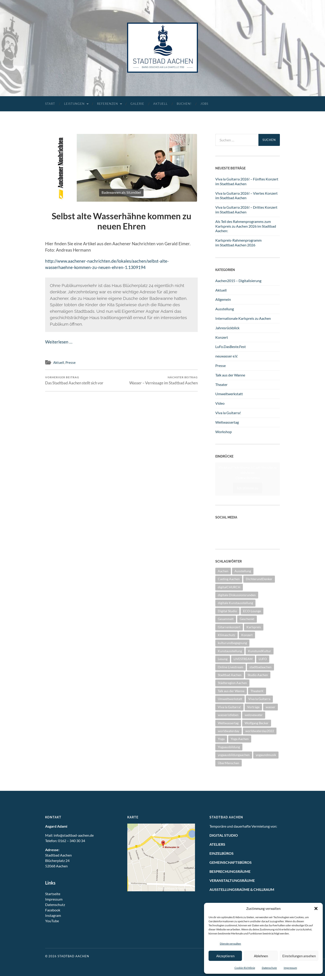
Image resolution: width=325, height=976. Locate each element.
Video (220, 403)
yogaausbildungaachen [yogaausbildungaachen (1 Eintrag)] (234, 755)
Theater (221, 384)
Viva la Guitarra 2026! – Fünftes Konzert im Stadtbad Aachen (246, 181)
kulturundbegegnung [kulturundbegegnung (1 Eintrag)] (232, 643)
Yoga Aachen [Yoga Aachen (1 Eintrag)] (240, 739)
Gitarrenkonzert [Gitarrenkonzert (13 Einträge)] (229, 627)
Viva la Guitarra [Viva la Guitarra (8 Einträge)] (259, 699)
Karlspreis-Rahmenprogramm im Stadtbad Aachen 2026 (238, 242)
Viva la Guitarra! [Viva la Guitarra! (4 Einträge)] (229, 707)
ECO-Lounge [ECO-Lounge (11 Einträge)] (252, 611)
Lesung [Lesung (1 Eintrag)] (223, 659)
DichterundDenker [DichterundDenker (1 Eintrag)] (259, 579)
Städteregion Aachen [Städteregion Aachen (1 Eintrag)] (232, 683)
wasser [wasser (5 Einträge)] (270, 707)
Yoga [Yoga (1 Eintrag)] (221, 739)
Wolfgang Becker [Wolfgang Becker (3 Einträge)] (257, 723)
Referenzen (107, 103)
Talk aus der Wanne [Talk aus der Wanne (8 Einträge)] (231, 691)
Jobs (204, 103)
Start (50, 103)
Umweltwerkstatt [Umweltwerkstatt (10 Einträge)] (230, 699)
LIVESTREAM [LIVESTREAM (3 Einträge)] (243, 659)
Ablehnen (261, 956)
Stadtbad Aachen (73, 956)
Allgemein (223, 299)
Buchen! (184, 103)
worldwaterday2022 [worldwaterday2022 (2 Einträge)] (259, 731)
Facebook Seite (227, 531)
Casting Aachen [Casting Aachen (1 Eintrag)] (229, 579)
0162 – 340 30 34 (71, 840)
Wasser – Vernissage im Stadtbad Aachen (163, 380)
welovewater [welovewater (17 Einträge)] (254, 715)
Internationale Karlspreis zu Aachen (243, 318)
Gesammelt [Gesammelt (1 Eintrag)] (226, 619)
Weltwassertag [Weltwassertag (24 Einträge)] (228, 723)
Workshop (223, 432)
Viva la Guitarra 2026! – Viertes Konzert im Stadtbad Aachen (246, 195)
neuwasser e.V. (226, 356)
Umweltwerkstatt (229, 394)
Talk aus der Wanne (230, 375)
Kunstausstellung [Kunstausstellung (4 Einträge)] (230, 651)
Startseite (52, 894)
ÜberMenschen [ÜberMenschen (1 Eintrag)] (228, 763)
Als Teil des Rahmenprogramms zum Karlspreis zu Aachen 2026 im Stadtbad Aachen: (245, 226)
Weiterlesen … (58, 341)
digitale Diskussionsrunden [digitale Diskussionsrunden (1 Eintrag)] (237, 595)
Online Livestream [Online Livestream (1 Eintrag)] (230, 667)
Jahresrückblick (227, 328)
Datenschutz (269, 967)
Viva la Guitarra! (228, 413)
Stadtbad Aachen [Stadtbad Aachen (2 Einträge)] (229, 675)
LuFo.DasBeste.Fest (230, 346)
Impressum (290, 967)
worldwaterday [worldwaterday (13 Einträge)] (228, 731)
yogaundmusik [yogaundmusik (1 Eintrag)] (266, 755)
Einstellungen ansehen (299, 956)
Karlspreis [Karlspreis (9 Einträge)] (253, 627)
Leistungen (74, 103)
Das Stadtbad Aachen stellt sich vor (74, 380)
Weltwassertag (227, 422)
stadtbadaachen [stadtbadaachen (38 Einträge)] (260, 667)
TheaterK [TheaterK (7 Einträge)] (257, 691)
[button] (316, 908)
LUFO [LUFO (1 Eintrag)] (263, 659)
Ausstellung (224, 309)
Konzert (221, 337)
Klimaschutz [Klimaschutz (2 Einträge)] (226, 635)
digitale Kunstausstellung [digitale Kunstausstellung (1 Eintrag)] (235, 603)
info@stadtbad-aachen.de (74, 835)
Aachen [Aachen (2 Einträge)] (223, 571)
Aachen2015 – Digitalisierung (238, 280)
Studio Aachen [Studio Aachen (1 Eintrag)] (258, 675)
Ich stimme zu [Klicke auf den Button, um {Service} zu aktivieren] (247, 488)
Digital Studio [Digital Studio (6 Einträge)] (227, 611)
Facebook (52, 910)
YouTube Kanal (227, 526)
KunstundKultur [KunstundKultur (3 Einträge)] (259, 651)
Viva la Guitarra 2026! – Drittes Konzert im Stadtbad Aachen (246, 209)
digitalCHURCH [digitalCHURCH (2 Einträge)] (229, 587)
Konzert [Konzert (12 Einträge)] (247, 635)
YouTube (52, 921)
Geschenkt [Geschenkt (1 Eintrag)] (247, 619)
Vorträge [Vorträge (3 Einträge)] (253, 707)
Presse (70, 362)
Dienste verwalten (230, 943)
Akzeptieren (225, 956)
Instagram (223, 536)
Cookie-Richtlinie (244, 967)
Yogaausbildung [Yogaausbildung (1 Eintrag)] (229, 747)
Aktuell (160, 103)
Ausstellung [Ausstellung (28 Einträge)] (242, 571)
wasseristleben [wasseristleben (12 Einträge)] (228, 715)
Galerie (137, 103)
